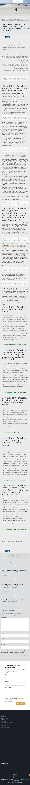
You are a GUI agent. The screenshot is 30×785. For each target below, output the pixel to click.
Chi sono (3, 715)
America (3, 19)
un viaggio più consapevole (17, 233)
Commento (4, 617)
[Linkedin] (8, 37)
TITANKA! (14, 782)
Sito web (3, 645)
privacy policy (20, 698)
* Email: (7, 681)
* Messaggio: (8, 687)
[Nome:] (15, 677)
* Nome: (7, 675)
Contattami (3, 721)
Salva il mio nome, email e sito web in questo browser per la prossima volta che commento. (13, 651)
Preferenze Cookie (5, 725)
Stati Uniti (9, 19)
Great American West (18, 19)
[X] (6, 37)
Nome (3, 633)
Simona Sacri (14, 556)
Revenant (24, 330)
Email (2, 639)
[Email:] (15, 684)
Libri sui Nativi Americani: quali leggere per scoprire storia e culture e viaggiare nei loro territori (15, 21)
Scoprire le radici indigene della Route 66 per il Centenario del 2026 (14, 571)
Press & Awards (4, 718)
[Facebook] (3, 37)
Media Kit (3, 716)
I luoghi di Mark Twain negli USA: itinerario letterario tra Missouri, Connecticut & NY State (12, 585)
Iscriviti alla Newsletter (6, 722)
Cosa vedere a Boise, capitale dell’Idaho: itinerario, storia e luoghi (14, 600)
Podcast (3, 719)
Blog (7, 17)
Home (2, 17)
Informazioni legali (5, 727)
